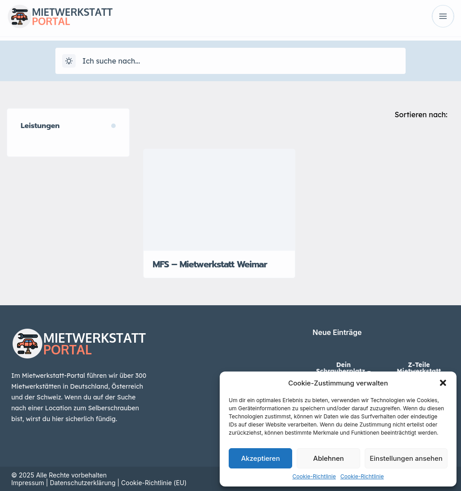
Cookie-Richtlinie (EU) (154, 482)
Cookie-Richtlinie (314, 476)
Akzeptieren (260, 458)
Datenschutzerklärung (83, 482)
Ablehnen (328, 458)
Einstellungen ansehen (406, 458)
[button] (442, 382)
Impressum (27, 482)
